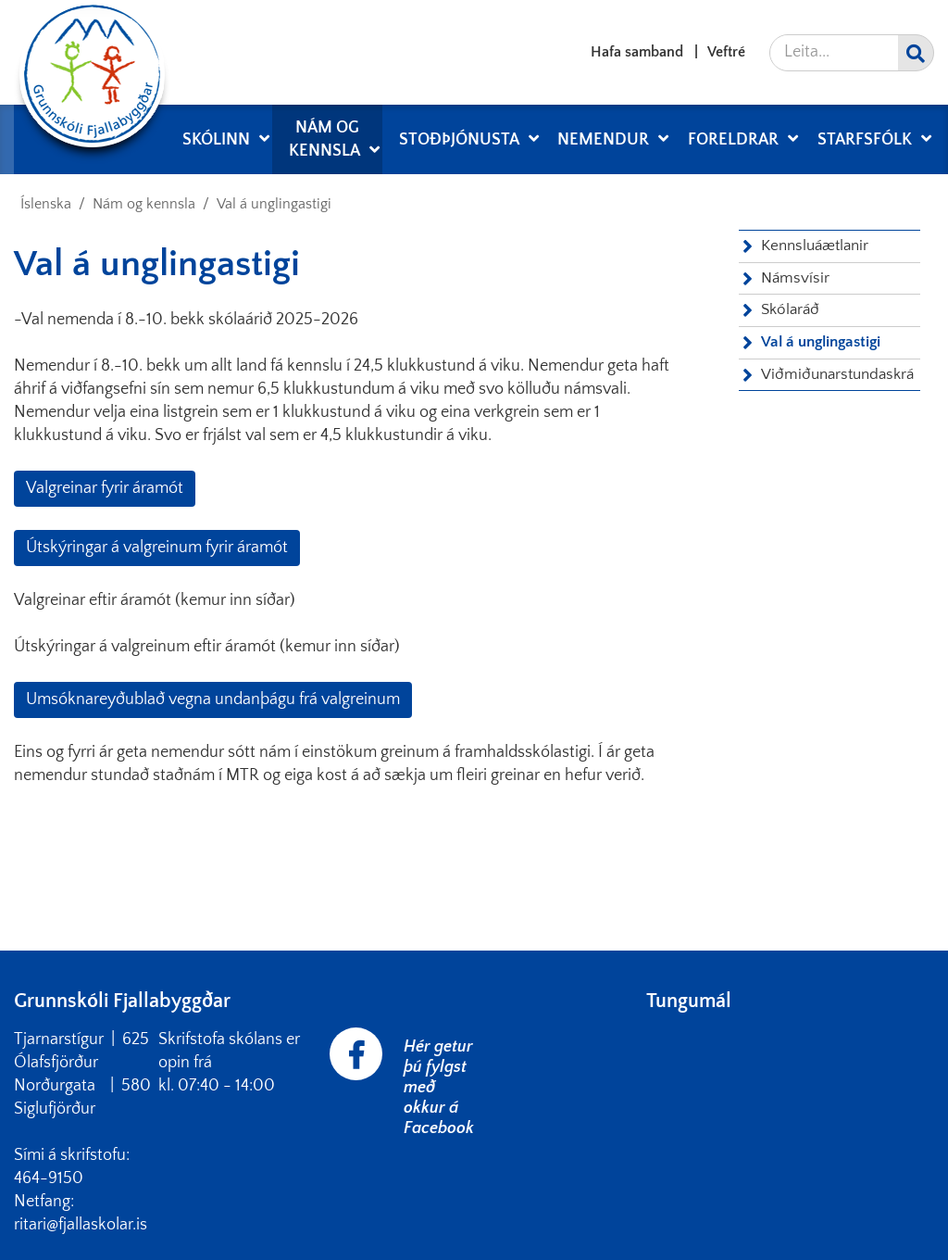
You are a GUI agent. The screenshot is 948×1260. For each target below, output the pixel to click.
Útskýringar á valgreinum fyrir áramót (157, 547)
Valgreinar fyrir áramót (104, 488)
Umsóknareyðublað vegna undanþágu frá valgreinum (213, 699)
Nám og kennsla (144, 203)
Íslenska (45, 203)
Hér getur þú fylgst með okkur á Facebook (439, 1088)
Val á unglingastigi (274, 203)
